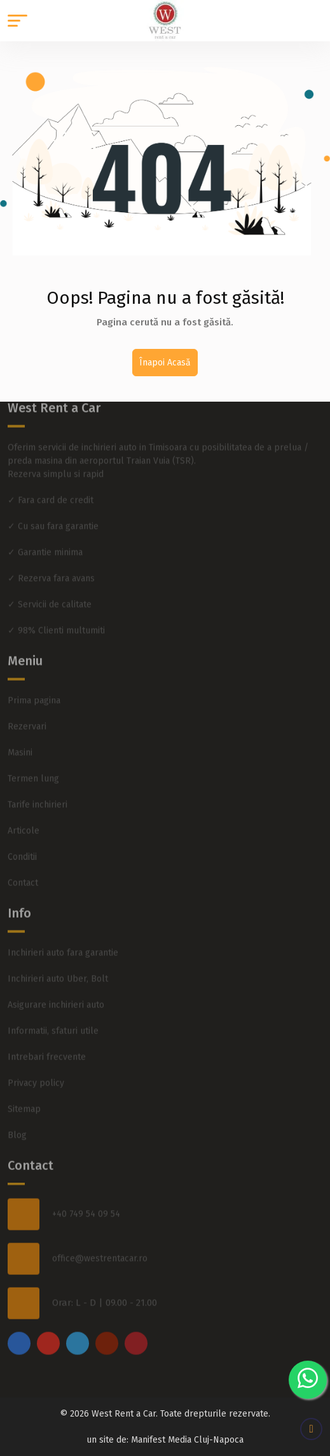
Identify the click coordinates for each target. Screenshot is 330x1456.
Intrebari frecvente (47, 1043)
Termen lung (33, 765)
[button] (17, 21)
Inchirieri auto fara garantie (63, 939)
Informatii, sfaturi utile (53, 1017)
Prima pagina (34, 687)
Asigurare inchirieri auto (56, 991)
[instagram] (48, 1330)
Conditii (22, 843)
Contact (23, 869)
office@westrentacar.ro (100, 1246)
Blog (17, 1122)
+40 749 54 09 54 (86, 1201)
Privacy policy (36, 1070)
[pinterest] (136, 1330)
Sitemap (24, 1096)
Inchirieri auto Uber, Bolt (58, 965)
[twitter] (77, 1330)
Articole (23, 817)
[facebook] (19, 1330)
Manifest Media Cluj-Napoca (187, 1439)
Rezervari (27, 713)
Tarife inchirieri (37, 791)
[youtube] (106, 1330)
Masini (20, 739)
